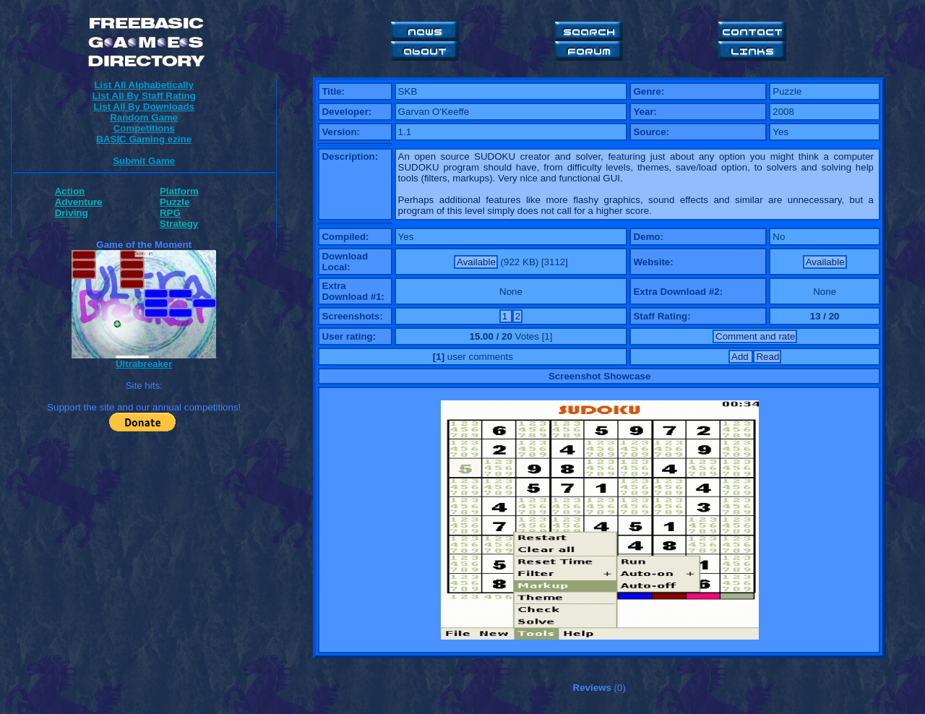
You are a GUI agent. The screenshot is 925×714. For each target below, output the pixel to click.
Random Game (144, 117)
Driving (71, 212)
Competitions (144, 128)
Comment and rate (755, 336)
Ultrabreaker (144, 363)
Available (476, 262)
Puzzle (174, 202)
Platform (179, 191)
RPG (170, 212)
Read (767, 356)
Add (741, 356)
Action (70, 191)
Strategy (179, 223)
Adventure (79, 202)
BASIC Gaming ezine (144, 139)
